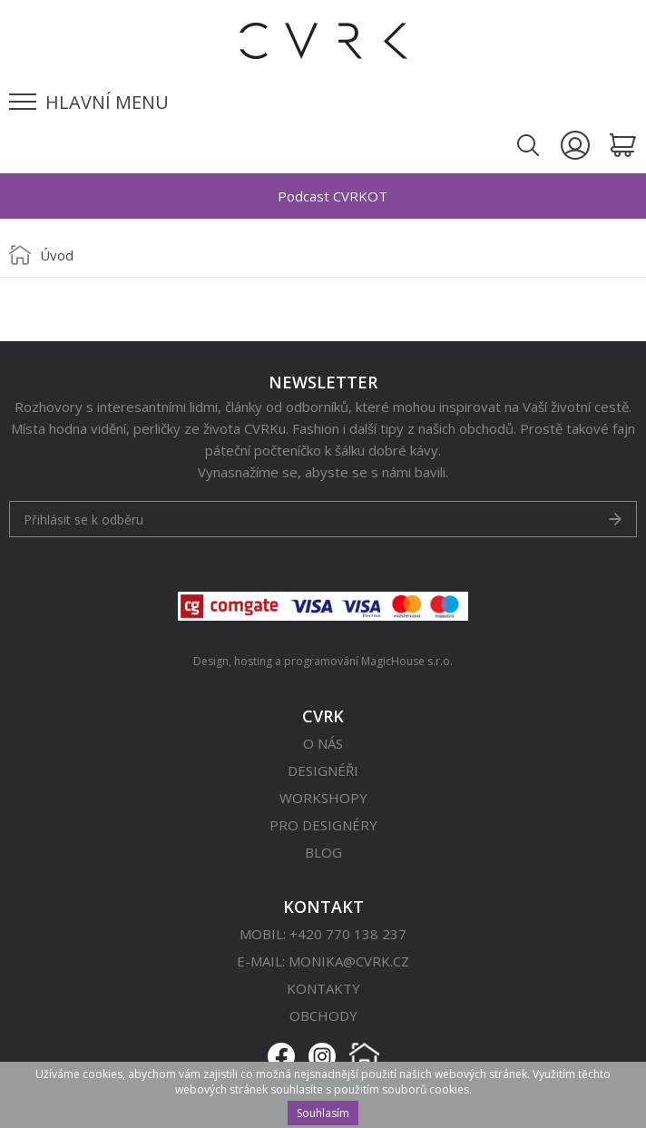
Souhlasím (323, 1113)
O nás (323, 743)
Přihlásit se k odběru (83, 519)
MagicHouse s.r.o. (407, 661)
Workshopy (323, 798)
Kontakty (323, 988)
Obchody (323, 1015)
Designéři (323, 770)
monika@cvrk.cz (349, 961)
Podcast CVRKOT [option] (332, 196)
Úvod (56, 255)
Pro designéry (323, 825)
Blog (323, 852)
